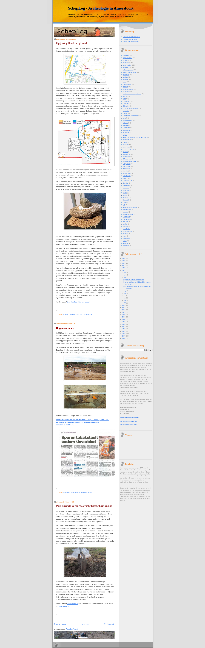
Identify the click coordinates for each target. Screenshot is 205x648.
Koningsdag (127, 209)
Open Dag (126, 111)
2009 (124, 331)
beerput (125, 152)
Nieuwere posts (60, 624)
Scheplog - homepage (130, 39)
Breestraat (126, 168)
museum (126, 144)
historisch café (127, 231)
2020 (124, 305)
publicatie (126, 74)
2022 (124, 268)
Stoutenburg (127, 219)
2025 (124, 260)
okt (125, 277)
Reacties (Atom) (72, 629)
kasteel (125, 233)
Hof (124, 204)
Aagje (125, 142)
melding (125, 86)
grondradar (126, 229)
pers (124, 118)
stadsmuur (126, 238)
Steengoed (126, 216)
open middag (127, 65)
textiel (125, 192)
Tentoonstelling (128, 89)
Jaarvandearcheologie (130, 207)
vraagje (125, 79)
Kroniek (125, 125)
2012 (124, 324)
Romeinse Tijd (127, 180)
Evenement (126, 101)
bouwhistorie (127, 139)
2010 (124, 329)
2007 (124, 336)
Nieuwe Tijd (126, 166)
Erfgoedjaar (126, 164)
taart (124, 98)
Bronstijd (126, 200)
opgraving (73, 314)
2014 (124, 319)
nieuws (77, 492)
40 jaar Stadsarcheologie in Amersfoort (135, 137)
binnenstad (126, 91)
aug (125, 293)
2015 (124, 317)
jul (125, 295)
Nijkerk (125, 178)
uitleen (125, 195)
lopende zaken (127, 58)
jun (125, 298)
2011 (124, 326)
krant (73, 492)
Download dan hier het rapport (78, 302)
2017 (124, 312)
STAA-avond (127, 159)
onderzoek (126, 147)
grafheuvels (126, 154)
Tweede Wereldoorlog (84, 314)
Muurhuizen (127, 173)
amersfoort (66, 492)
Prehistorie (126, 127)
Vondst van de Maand (130, 72)
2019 (124, 307)
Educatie (126, 106)
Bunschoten (127, 84)
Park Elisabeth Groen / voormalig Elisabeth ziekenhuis (84, 505)
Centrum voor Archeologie (131, 37)
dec (125, 272)
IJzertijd (125, 171)
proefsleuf (126, 188)
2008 (124, 333)
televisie (125, 243)
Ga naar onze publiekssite (128, 424)
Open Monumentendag (130, 108)
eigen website (64, 606)
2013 (124, 322)
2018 (124, 310)
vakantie (125, 197)
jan (125, 303)
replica (125, 135)
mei (125, 300)
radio (124, 236)
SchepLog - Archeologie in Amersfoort (100, 8)
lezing (125, 96)
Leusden (66, 314)
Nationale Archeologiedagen (132, 94)
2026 (124, 258)
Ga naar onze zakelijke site (128, 421)
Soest (125, 113)
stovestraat (126, 156)
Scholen (125, 183)
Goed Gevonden (128, 149)
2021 (124, 270)
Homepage (85, 624)
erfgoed (125, 123)
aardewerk (126, 130)
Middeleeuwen (127, 120)
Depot (125, 202)
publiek (125, 77)
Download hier (72, 604)
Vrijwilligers (126, 185)
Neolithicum (127, 176)
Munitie (125, 212)
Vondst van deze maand (131, 41)
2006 (124, 338)
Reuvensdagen (128, 214)
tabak (90, 492)
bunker (125, 224)
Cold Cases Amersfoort (130, 115)
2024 (124, 263)
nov (125, 275)
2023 (124, 265)
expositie (126, 132)
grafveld (125, 226)
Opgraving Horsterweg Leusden (72, 43)
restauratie (126, 190)
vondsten (126, 62)
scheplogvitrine (128, 70)
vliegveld (126, 245)
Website (125, 221)
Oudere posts (109, 624)
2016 (124, 314)
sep (125, 291)
